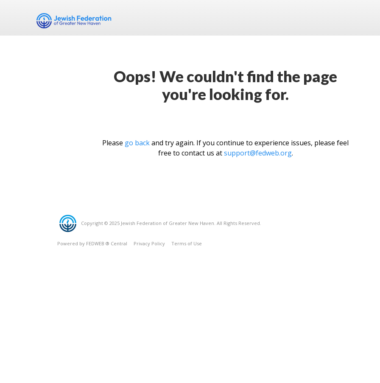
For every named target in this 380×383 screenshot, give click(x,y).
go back (137, 142)
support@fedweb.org (258, 153)
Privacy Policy (149, 243)
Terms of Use (186, 243)
